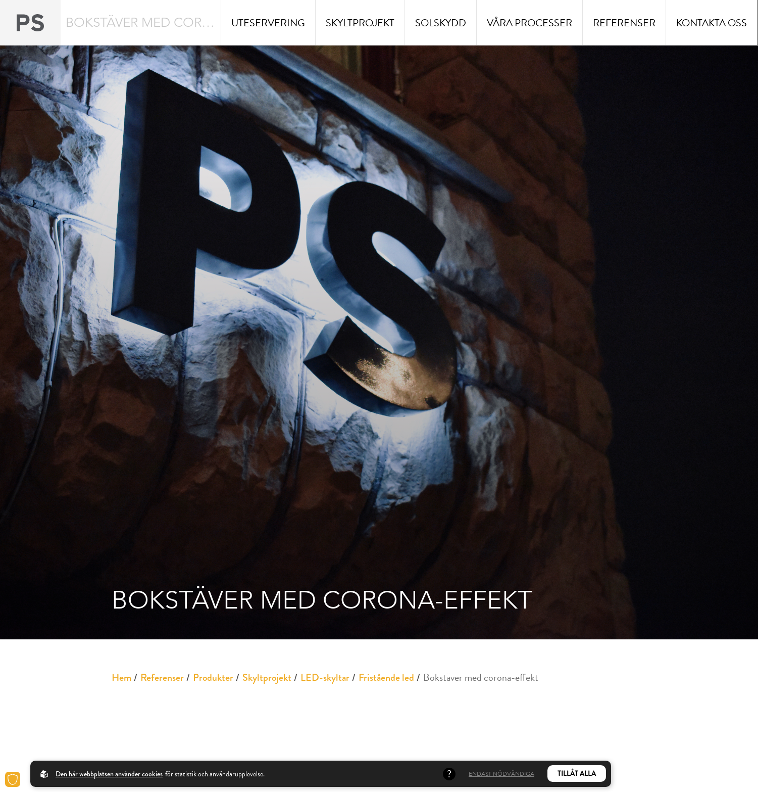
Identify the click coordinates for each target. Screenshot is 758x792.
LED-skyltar (324, 677)
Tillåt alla (577, 773)
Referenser (162, 677)
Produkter (213, 677)
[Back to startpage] (30, 22)
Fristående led (386, 677)
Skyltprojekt (266, 677)
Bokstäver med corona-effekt (480, 677)
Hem (121, 677)
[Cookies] (12, 779)
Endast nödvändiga (501, 773)
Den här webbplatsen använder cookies (109, 774)
